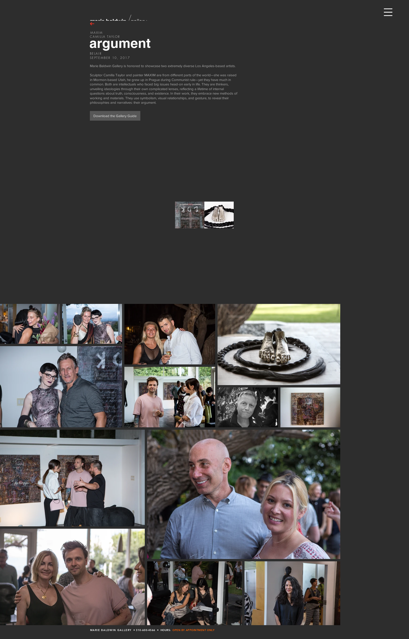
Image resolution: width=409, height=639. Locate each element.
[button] (388, 12)
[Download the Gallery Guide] (115, 116)
